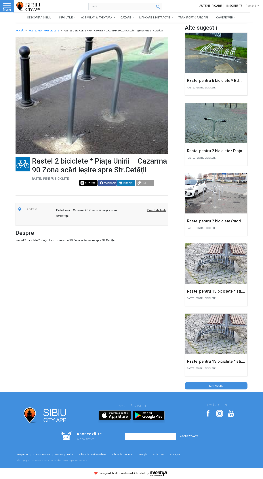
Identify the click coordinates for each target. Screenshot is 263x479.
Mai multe (216, 385)
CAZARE (126, 17)
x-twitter (88, 183)
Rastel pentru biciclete (43, 30)
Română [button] (251, 5)
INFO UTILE (66, 17)
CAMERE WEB (225, 17)
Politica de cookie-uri (122, 454)
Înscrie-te (234, 5)
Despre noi (22, 454)
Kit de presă (159, 454)
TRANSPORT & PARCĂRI (193, 17)
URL (142, 183)
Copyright (142, 454)
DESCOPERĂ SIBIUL (39, 17)
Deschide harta (156, 210)
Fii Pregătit (175, 454)
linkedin (125, 183)
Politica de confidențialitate (92, 454)
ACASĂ (20, 30)
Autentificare (210, 5)
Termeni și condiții (64, 454)
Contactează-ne (41, 454)
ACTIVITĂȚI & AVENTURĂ (97, 17)
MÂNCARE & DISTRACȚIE (155, 17)
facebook (108, 183)
